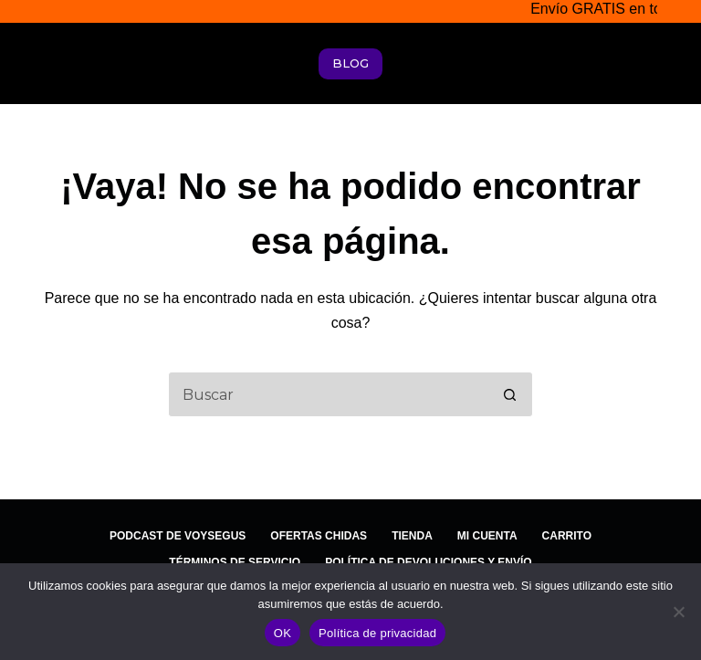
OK (282, 633)
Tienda (412, 535)
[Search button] (510, 394)
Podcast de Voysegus (178, 535)
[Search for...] (327, 394)
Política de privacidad (377, 633)
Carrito (566, 535)
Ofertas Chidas (318, 535)
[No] (678, 611)
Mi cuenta (487, 535)
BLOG (350, 63)
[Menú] (658, 64)
